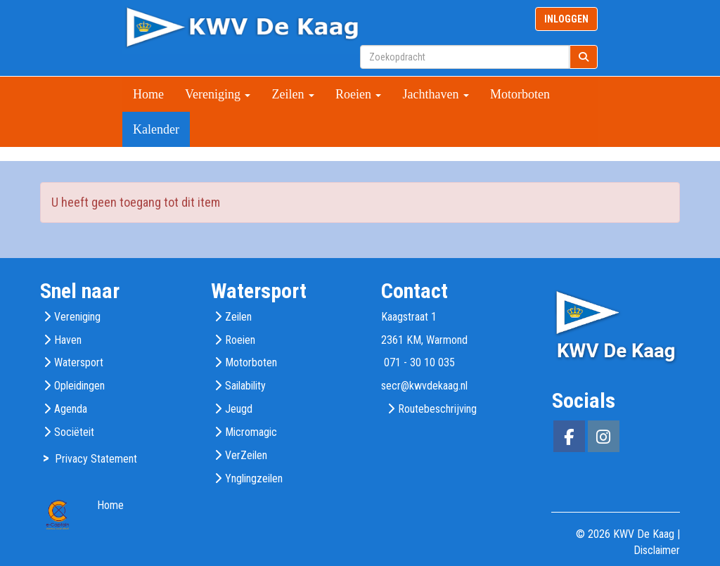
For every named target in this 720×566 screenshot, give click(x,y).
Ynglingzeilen (254, 478)
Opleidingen (79, 385)
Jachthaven (435, 94)
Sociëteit (74, 432)
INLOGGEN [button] (566, 19)
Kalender (156, 129)
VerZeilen (246, 455)
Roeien (358, 94)
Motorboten (520, 94)
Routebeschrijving (437, 409)
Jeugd (238, 409)
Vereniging (217, 94)
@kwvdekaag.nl (424, 385)
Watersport (78, 362)
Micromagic (251, 432)
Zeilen (292, 94)
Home (148, 94)
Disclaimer (657, 550)
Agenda (70, 409)
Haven (68, 340)
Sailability (245, 385)
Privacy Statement (96, 458)
